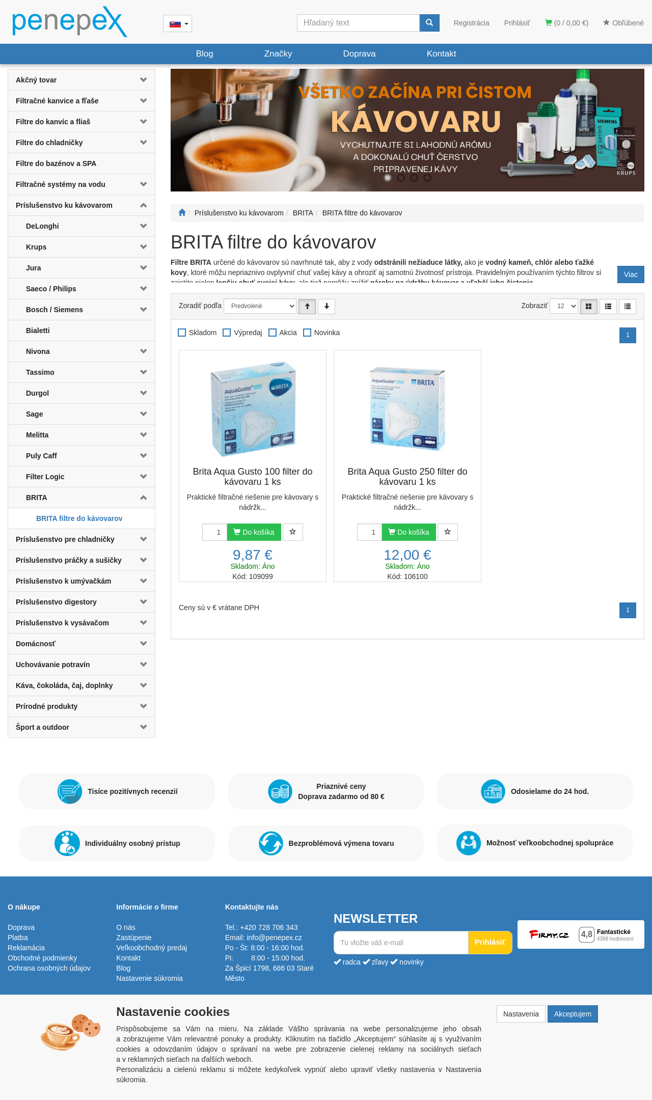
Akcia (288, 332)
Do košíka (253, 532)
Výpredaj (248, 332)
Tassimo (40, 372)
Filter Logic (45, 477)
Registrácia (472, 23)
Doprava (359, 54)
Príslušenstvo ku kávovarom (64, 205)
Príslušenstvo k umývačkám (64, 581)
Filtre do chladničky (49, 143)
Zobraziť (535, 305)
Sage (34, 414)
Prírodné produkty (46, 706)
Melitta (37, 435)
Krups (36, 247)
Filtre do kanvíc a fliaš (53, 122)
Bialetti (38, 330)
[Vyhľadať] (429, 23)
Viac (631, 274)
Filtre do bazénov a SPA (56, 163)
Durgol (37, 393)
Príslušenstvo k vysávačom (62, 623)
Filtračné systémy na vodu (60, 184)
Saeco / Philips (51, 289)
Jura (33, 268)
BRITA (36, 497)
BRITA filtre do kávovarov (79, 518)
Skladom (202, 332)
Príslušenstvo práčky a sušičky (69, 560)
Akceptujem (572, 1014)
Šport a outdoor (42, 727)
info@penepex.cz (274, 937)
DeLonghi (42, 226)
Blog (204, 54)
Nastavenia (521, 1014)
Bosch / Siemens (54, 310)
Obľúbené (623, 23)
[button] (142, 80)
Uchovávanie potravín (53, 665)
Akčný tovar (36, 80)
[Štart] (181, 213)
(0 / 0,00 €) (567, 23)
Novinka (327, 332)
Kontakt (441, 54)
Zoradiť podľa (200, 305)
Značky (278, 54)
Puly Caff (41, 456)
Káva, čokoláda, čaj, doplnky (64, 685)
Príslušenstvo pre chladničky (65, 539)
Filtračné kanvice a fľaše (57, 101)
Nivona (38, 351)
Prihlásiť (517, 23)
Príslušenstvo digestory (56, 602)
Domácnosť (36, 644)
